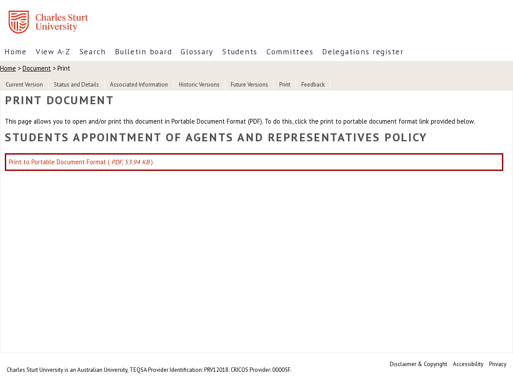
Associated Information (139, 84)
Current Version (24, 84)
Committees (289, 51)
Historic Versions (199, 84)
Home (15, 51)
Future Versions (249, 84)
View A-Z (53, 51)
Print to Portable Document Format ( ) (81, 162)
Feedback (313, 84)
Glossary (197, 51)
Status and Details (76, 84)
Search (93, 51)
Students (240, 51)
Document (37, 68)
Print (284, 84)
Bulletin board (143, 51)
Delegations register (363, 51)
